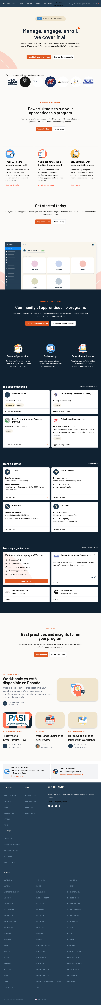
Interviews (29, 813)
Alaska (7, 886)
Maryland (40, 892)
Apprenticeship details (26, 411)
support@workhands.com (71, 775)
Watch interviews (58, 654)
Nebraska (40, 934)
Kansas (7, 981)
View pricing (59, 222)
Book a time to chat (20, 776)
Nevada (38, 940)
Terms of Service (12, 845)
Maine (38, 886)
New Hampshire (42, 946)
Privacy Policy (11, 851)
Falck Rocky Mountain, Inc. (73, 419)
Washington (73, 958)
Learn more (59, 129)
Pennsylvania (74, 892)
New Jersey (41, 952)
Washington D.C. (75, 964)
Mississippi (40, 916)
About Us (8, 839)
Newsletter (30, 795)
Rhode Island (73, 904)
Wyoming (71, 981)
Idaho (6, 958)
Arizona (7, 898)
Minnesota (40, 910)
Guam (6, 946)
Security (8, 857)
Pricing (7, 801)
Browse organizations (90, 548)
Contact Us (9, 863)
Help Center (30, 801)
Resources (9, 813)
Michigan (65, 505)
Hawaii (7, 952)
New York (39, 964)
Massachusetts (43, 898)
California (16, 505)
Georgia (7, 940)
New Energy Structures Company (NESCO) (27, 420)
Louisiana (40, 880)
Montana (39, 928)
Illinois (7, 964)
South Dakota (74, 916)
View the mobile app (47, 185)
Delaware (8, 928)
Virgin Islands (74, 952)
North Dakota (42, 975)
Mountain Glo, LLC (20, 590)
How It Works (10, 795)
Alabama (8, 880)
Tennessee (72, 922)
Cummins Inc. (67, 590)
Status (7, 819)
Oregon (70, 886)
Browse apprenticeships (89, 386)
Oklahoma (72, 880)
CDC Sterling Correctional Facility (76, 393)
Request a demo (43, 129)
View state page (26, 497)
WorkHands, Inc (19, 393)
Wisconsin (72, 975)
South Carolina (67, 470)
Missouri (39, 922)
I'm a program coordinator (37, 323)
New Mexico (40, 958)
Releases (28, 807)
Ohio (37, 987)
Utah (69, 934)
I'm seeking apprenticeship (63, 323)
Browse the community (63, 57)
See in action (76, 185)
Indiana (7, 970)
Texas (15, 470)
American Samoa (11, 892)
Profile (74, 582)
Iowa (6, 975)
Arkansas (8, 904)
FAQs (6, 807)
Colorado (8, 916)
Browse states (92, 463)
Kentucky (8, 987)
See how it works (13, 185)
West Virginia (74, 970)
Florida (7, 934)
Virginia (71, 946)
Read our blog (41, 654)
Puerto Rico (73, 898)
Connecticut (10, 922)
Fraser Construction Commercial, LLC (78, 555)
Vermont (71, 940)
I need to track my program (39, 57)
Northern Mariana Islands (48, 981)
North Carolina (43, 970)
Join (6, 825)
